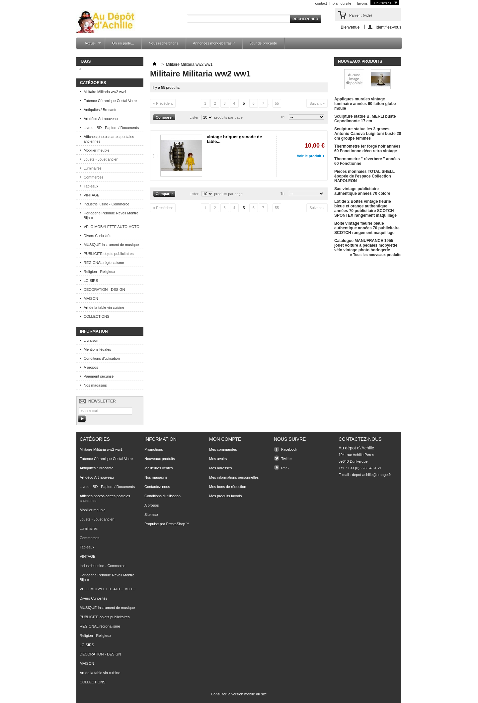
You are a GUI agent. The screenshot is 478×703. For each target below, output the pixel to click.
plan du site (342, 3)
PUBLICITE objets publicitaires (108, 254)
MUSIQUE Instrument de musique (111, 245)
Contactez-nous (157, 487)
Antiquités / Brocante (101, 110)
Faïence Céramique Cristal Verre (110, 101)
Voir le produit (309, 156)
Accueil (89, 45)
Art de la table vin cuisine (104, 307)
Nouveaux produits (360, 61)
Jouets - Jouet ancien (101, 159)
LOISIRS (91, 281)
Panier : (360, 15)
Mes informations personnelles (234, 477)
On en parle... (123, 43)
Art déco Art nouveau (101, 119)
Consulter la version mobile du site (239, 694)
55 (277, 103)
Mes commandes (223, 449)
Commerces (93, 177)
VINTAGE (91, 195)
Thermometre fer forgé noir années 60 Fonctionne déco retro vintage (367, 148)
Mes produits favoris (225, 496)
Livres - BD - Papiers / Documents (111, 128)
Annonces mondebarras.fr (214, 43)
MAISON (91, 298)
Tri (282, 117)
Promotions (153, 449)
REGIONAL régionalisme (104, 263)
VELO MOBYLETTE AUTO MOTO (111, 227)
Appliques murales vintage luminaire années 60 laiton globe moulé (365, 104)
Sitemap (151, 515)
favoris (362, 3)
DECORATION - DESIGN (104, 290)
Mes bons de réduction (227, 487)
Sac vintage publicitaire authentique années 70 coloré (362, 191)
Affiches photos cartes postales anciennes (109, 139)
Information (94, 331)
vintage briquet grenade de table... (234, 139)
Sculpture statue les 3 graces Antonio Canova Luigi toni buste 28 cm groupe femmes (367, 134)
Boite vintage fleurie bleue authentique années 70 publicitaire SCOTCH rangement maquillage (367, 228)
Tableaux (91, 186)
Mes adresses (220, 468)
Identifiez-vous (388, 27)
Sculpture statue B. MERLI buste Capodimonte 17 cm (365, 118)
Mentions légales (97, 349)
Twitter (286, 459)
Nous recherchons (163, 43)
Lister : (195, 117)
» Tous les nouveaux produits (375, 255)
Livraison (91, 340)
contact (321, 3)
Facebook (289, 449)
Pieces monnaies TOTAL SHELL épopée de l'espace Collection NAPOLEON (364, 176)
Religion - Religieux (99, 272)
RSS (285, 468)
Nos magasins (95, 385)
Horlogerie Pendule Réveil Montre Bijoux (111, 215)
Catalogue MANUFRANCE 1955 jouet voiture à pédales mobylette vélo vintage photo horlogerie (365, 245)
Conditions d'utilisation (102, 358)
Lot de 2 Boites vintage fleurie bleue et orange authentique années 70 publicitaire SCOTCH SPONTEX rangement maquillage (365, 208)
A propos (91, 367)
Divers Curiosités (97, 236)
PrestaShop (175, 524)
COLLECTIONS (97, 316)
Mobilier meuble (97, 150)
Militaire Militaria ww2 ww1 (105, 92)
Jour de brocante (263, 43)
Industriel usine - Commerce (106, 204)
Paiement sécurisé (99, 376)
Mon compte (225, 439)
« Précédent (163, 103)
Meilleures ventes (158, 468)
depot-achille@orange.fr (371, 475)
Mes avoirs (218, 459)
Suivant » (317, 103)
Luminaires (93, 168)
